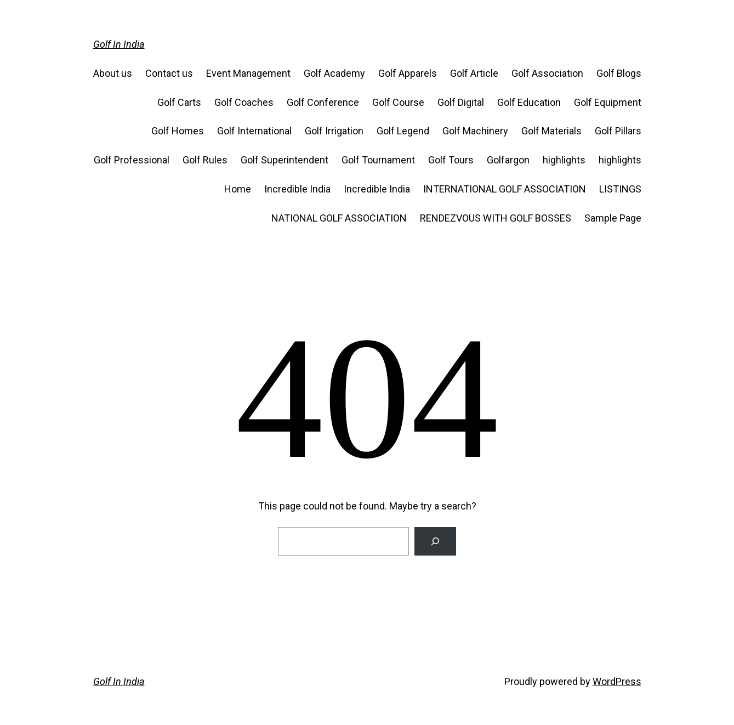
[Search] (435, 541)
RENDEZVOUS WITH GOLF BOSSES (495, 218)
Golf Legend (403, 131)
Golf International (254, 131)
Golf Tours (451, 160)
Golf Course (398, 102)
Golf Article (474, 73)
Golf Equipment (607, 102)
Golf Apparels (407, 73)
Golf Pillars (618, 131)
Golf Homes (177, 131)
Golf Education (529, 102)
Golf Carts (179, 102)
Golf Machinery (475, 131)
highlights (564, 160)
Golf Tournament (378, 160)
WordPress (617, 681)
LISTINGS (620, 189)
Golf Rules (205, 160)
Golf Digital (460, 102)
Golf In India (119, 44)
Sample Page (612, 218)
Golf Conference (323, 102)
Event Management (248, 73)
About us (112, 73)
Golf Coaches (244, 102)
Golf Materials (551, 131)
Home (237, 189)
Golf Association (547, 73)
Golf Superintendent (284, 160)
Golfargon (508, 160)
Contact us (169, 73)
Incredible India (297, 189)
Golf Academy (334, 73)
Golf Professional (131, 160)
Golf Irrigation (334, 131)
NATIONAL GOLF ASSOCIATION (339, 218)
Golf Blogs (618, 73)
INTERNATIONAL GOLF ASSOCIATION (504, 189)
